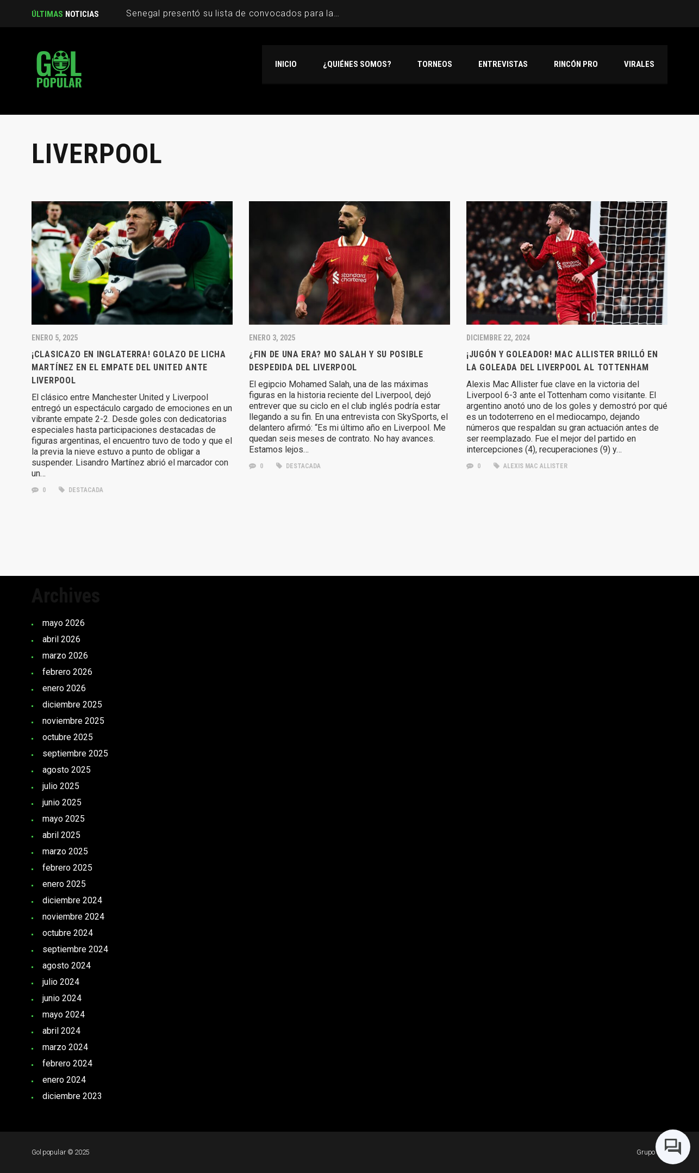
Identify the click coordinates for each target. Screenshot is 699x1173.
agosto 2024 (66, 965)
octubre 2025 (67, 737)
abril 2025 (61, 835)
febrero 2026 (67, 672)
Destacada (81, 490)
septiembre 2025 (75, 753)
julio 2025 (60, 786)
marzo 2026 (65, 655)
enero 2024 (64, 1080)
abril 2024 (61, 1031)
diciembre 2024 (72, 900)
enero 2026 (64, 688)
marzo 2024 (65, 1047)
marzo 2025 (65, 851)
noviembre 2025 (73, 721)
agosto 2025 (66, 770)
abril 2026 (61, 639)
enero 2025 (64, 884)
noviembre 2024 (73, 916)
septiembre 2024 (75, 949)
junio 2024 (62, 998)
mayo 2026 (63, 623)
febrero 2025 (67, 867)
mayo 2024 (63, 1014)
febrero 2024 (67, 1063)
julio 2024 (60, 982)
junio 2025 (62, 802)
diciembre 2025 (72, 704)
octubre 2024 (67, 933)
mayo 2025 (63, 819)
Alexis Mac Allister (530, 466)
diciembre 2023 (72, 1096)
